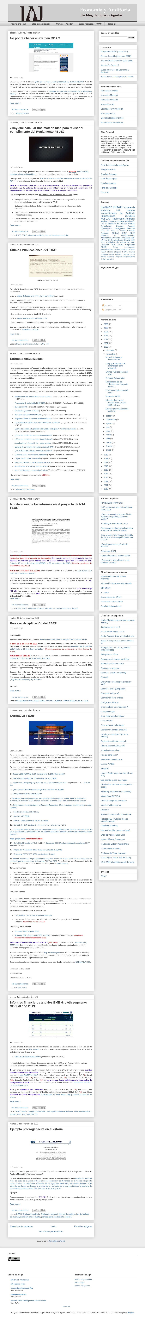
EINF (124, 233)
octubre (109, 416)
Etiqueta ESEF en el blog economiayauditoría (33, 915)
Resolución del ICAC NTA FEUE (26, 812)
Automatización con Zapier (112, 663)
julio (108, 427)
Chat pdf (104, 677)
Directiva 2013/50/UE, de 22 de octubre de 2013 (32, 778)
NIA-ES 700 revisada (57, 609)
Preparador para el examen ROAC (116, 556)
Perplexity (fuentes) (109, 826)
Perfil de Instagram (109, 179)
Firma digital (51, 1111)
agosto (109, 423)
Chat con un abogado (110, 668)
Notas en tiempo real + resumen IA (116, 814)
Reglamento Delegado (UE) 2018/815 (26, 679)
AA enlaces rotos (18, 1284)
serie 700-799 (72, 609)
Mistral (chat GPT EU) (110, 796)
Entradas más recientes (21, 1226)
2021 (106, 343)
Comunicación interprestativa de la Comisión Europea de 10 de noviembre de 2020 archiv (49, 805)
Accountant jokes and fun (22, 1288)
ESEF (18, 235)
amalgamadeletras (18, 1294)
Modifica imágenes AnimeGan (114, 800)
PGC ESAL (117, 245)
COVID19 (130, 216)
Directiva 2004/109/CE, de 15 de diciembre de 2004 (33, 774)
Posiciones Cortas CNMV (112, 601)
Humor (111, 254)
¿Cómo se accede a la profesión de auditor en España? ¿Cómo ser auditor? (45, 429)
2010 (106, 489)
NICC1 (125, 252)
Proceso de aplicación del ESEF (33, 623)
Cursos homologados (124, 247)
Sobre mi (112, 24)
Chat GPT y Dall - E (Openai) (113, 673)
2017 (106, 462)
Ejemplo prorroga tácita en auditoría (36, 1129)
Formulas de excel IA (110, 750)
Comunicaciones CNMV (111, 597)
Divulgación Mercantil (49, 1214)
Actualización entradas (25, 489)
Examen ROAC (22, 113)
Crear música (106, 720)
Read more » (15, 103)
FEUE (24, 235)
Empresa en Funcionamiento (118, 235)
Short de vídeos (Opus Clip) (113, 835)
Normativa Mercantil (109, 95)
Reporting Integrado (114, 256)
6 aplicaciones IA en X (110, 627)
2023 (106, 335)
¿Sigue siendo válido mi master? (28, 458)
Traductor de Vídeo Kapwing (113, 853)
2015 (106, 470)
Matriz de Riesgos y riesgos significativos (31, 470)
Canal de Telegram (109, 174)
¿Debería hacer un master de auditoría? (31, 455)
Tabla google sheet (17, 839)
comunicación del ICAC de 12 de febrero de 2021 (30, 658)
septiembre (111, 419)
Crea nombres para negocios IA (114, 707)
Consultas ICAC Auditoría (112, 109)
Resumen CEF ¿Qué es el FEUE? (28, 935)
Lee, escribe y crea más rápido (114, 780)
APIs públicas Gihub (109, 654)
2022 (106, 339)
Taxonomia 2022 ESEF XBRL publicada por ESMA (34, 854)
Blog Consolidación (41, 24)
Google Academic (108, 169)
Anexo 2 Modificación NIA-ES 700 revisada (31, 821)
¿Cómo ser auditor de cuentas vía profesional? (33, 439)
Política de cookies (82, 1286)
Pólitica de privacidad (83, 1280)
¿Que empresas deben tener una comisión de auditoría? (38, 422)
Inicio (53, 1226)
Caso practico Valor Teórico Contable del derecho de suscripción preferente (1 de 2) (117, 537)
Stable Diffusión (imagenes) (113, 839)
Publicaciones (108, 216)
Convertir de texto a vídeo (112, 698)
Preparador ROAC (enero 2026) (114, 51)
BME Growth (33, 1049)
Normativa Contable (109, 91)
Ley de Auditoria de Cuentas (114, 224)
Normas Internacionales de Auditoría (118, 212)
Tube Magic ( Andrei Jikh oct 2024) (116, 858)
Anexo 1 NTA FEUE (21, 816)
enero (109, 450)
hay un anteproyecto (52, 953)
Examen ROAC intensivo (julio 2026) (117, 61)
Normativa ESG (107, 104)
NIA (67, 235)
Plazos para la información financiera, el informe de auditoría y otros (117, 529)
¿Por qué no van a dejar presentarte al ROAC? (33, 451)
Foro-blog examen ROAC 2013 (114, 523)
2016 (106, 466)
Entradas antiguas (83, 1226)
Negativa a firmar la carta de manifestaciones (33, 419)
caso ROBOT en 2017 (29, 1075)
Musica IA (105, 810)
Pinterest (104, 192)
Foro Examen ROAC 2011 (112, 503)
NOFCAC (106, 218)
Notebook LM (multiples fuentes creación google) (114, 820)
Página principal (18, 24)
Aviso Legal (79, 1283)
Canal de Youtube (108, 183)
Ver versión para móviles (51, 1231)
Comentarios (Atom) (57, 1241)
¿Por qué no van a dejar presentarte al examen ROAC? (59, 82)
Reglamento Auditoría (62, 1217)
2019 (106, 455)
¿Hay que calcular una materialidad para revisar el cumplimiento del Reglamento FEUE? (46, 129)
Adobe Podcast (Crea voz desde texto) (117, 636)
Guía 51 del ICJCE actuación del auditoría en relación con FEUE (40, 825)
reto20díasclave (107, 250)
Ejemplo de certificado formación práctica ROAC (34, 447)
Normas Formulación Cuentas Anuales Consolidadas (118, 226)
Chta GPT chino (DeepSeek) (113, 689)
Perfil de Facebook (109, 188)
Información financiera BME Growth (116, 583)
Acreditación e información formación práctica (33, 443)
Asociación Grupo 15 (110, 65)
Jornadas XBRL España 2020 (27, 931)
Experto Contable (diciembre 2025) (116, 56)
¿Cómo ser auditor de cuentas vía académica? (33, 435)
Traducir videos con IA (110, 848)
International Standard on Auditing (115, 238)
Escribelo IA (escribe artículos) (114, 730)
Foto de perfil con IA (109, 755)
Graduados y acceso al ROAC (27, 411)
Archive (46, 935)
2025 (106, 328)
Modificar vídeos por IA (111, 805)
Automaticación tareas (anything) (115, 659)
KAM (133, 240)
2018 (106, 458)
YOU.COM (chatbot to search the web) (117, 862)
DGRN (19, 1214)
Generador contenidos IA (112, 759)
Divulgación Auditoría (24, 344)
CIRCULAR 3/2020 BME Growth (28, 1057)
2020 (106, 347)
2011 (106, 485)
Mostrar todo (66, 1306)
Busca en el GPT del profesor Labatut (117, 76)
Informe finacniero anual (54, 235)
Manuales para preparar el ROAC (28, 415)
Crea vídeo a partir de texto (112, 716)
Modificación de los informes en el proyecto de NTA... (117, 384)
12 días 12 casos (116, 231)
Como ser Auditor (64, 24)
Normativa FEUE (22, 715)
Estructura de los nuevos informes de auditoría (33, 397)
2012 (106, 481)
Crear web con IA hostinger (112, 725)
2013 (106, 477)
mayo (108, 435)
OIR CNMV (106, 588)
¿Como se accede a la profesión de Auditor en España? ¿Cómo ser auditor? (116, 516)
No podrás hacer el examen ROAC (35, 38)
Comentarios (109, 310)
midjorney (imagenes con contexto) (116, 791)
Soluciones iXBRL (108, 551)
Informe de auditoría (36, 235)
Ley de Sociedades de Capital (117, 240)
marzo (109, 442)
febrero (109, 446)
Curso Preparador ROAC (90, 24)
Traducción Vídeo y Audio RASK (115, 844)
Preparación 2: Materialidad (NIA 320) (30, 403)
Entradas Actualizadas (26, 359)
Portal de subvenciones (111, 606)
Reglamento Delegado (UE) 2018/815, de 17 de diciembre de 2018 (39, 783)
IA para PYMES (107, 764)
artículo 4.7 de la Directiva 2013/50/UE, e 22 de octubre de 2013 (40, 563)
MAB (19, 1114)
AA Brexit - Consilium (20, 1280)
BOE (54, 778)
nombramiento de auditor (30, 1217)
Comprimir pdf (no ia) (110, 693)
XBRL (85, 701)
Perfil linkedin (62, 864)
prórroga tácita (47, 1217)
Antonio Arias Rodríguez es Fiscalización (28, 1301)
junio (108, 431)
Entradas (107, 305)
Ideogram (105, 768)
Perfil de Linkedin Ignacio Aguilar (115, 165)
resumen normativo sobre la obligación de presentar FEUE (63, 639)
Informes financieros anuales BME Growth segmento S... (116, 402)
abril (108, 439)
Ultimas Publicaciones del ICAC (33, 250)
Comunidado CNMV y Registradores (27, 794)
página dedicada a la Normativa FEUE (32, 318)
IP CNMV (105, 592)
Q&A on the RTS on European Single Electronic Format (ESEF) (38, 789)
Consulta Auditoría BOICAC (118, 232)
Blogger (131, 1312)
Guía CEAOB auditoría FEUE (25, 843)
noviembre (111, 354)
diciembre (110, 350)
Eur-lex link (59, 774)
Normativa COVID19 (30, 330)
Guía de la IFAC (21, 407)
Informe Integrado (114, 252)
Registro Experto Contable (112, 221)
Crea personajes (108, 711)
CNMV (103, 876)
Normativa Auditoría (109, 100)
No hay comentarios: (20, 109)
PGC (103, 231)
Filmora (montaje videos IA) (113, 746)
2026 (106, 324)
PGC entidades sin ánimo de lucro (118, 242)
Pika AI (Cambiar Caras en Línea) (115, 830)
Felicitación (130, 221)
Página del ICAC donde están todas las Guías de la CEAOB (38, 850)
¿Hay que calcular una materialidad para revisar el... (115, 365)
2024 (106, 332)
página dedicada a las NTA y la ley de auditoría (35, 296)
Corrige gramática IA (110, 702)
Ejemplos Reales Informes (112, 118)
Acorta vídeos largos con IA (113, 631)
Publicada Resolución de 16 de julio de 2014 (32, 462)
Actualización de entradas (112, 122)
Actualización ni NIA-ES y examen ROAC (31, 466)
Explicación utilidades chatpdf (113, 741)
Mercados (105, 245)
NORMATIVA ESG (83, 962)
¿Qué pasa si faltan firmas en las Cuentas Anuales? (115, 561)
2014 (106, 474)
